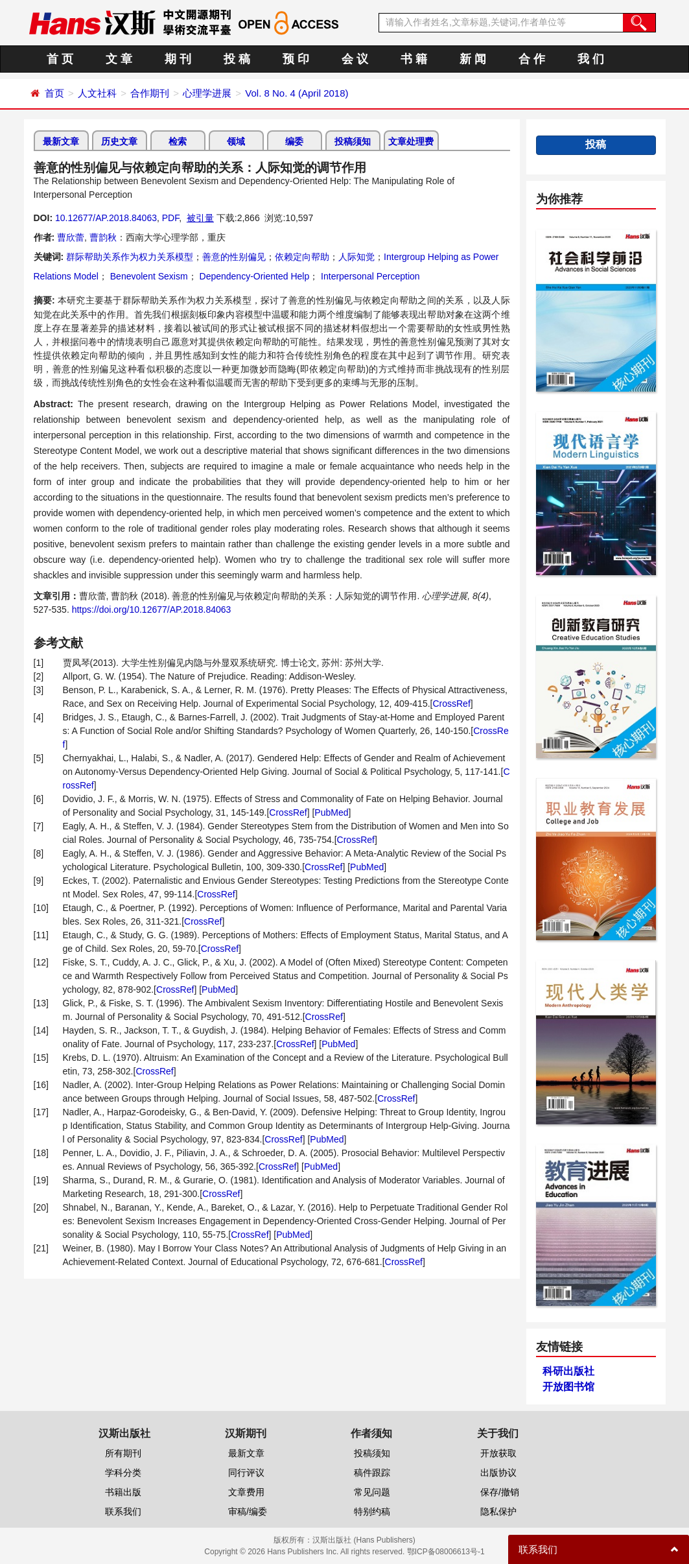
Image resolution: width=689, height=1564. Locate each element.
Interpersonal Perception (368, 276)
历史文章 (119, 141)
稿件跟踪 (372, 1472)
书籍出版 (123, 1492)
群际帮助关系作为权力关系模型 (129, 257)
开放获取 (498, 1453)
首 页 (60, 59)
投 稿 (237, 59)
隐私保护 (498, 1511)
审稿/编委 (247, 1511)
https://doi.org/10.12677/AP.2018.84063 (151, 609)
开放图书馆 (568, 1386)
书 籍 (414, 59)
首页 (54, 93)
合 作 (532, 59)
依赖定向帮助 (302, 257)
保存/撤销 (499, 1492)
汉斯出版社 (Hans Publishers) (363, 1540)
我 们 (591, 59)
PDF (170, 218)
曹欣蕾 (70, 237)
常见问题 (372, 1492)
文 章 (119, 59)
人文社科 (97, 93)
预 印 (296, 59)
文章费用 (246, 1492)
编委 (294, 141)
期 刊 (178, 59)
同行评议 (246, 1472)
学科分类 (123, 1472)
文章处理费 (411, 141)
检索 (178, 141)
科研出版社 (568, 1371)
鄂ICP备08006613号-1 (446, 1551)
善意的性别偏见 (234, 257)
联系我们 (123, 1511)
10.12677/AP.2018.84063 (106, 218)
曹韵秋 (103, 237)
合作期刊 (149, 93)
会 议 (355, 59)
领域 (236, 141)
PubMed (331, 812)
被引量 (200, 218)
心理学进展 (207, 93)
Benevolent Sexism (148, 276)
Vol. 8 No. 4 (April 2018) (296, 93)
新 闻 (473, 59)
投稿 (595, 144)
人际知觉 (356, 257)
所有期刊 (123, 1453)
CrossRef (451, 703)
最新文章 (61, 141)
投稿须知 (352, 141)
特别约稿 (372, 1511)
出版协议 (498, 1472)
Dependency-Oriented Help (253, 276)
